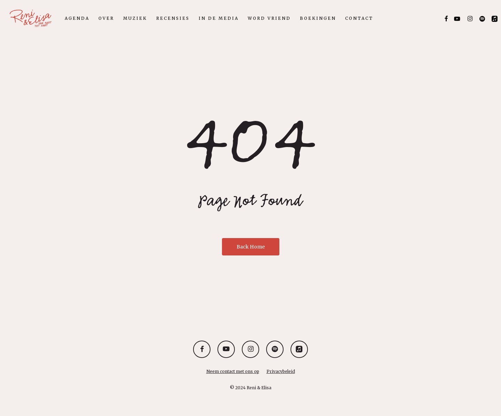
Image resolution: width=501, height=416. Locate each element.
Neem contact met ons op (232, 371)
